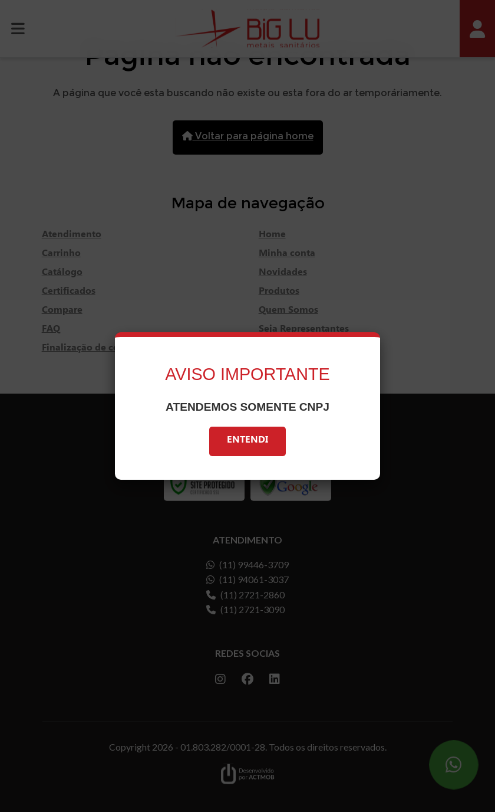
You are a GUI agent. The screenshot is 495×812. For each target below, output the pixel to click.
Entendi (247, 441)
